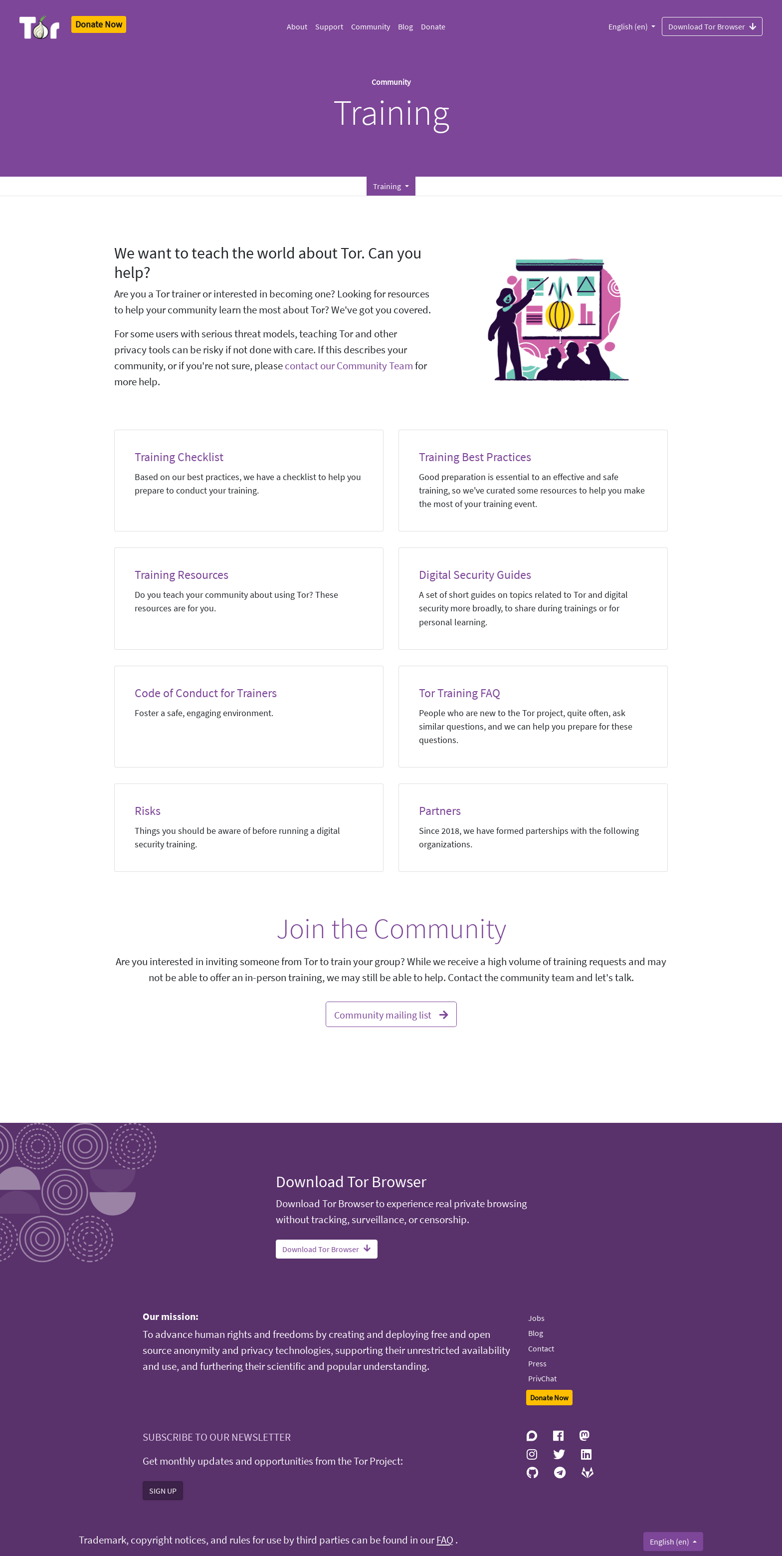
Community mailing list (391, 1013)
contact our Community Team (349, 365)
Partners (440, 810)
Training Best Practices (475, 457)
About (297, 26)
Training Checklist (179, 457)
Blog (405, 26)
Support (329, 26)
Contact (541, 1348)
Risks (148, 810)
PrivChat (542, 1378)
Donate (433, 26)
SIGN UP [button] (163, 1491)
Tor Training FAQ (459, 693)
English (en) (628, 26)
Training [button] (387, 186)
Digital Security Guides (475, 574)
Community (370, 26)
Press (537, 1363)
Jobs (536, 1318)
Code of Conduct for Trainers (206, 693)
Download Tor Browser (712, 25)
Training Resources (181, 574)
